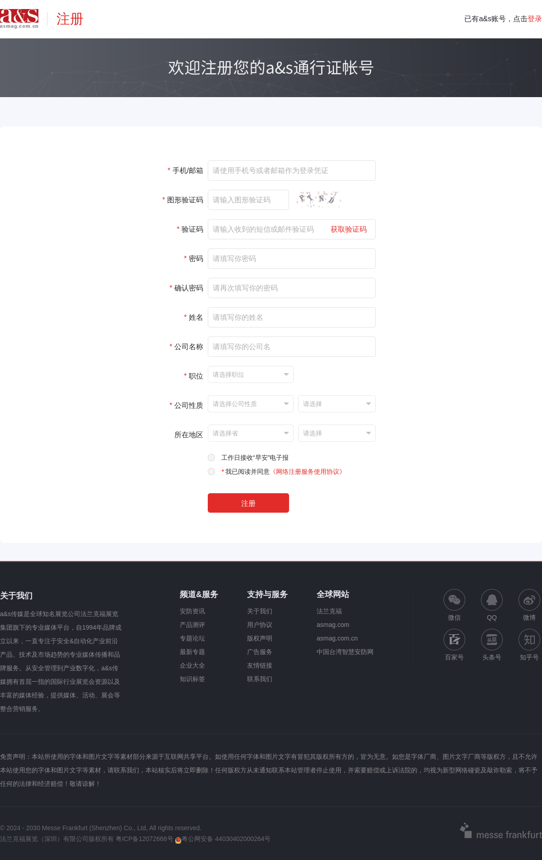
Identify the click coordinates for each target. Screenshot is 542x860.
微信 (454, 605)
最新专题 (192, 651)
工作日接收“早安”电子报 (255, 457)
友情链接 (259, 665)
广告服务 (259, 651)
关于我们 (259, 611)
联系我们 (259, 678)
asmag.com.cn (337, 638)
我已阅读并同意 (283, 471)
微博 (529, 605)
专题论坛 (192, 638)
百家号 (454, 645)
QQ (492, 605)
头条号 (492, 645)
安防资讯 (192, 611)
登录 (535, 19)
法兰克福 (329, 611)
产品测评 (192, 624)
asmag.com (333, 624)
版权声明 (259, 638)
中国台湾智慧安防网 (345, 651)
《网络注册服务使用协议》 (308, 471)
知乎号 (529, 645)
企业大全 (192, 665)
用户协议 (259, 624)
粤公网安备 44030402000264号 (223, 838)
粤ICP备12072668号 (144, 838)
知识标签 (192, 678)
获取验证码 (349, 229)
